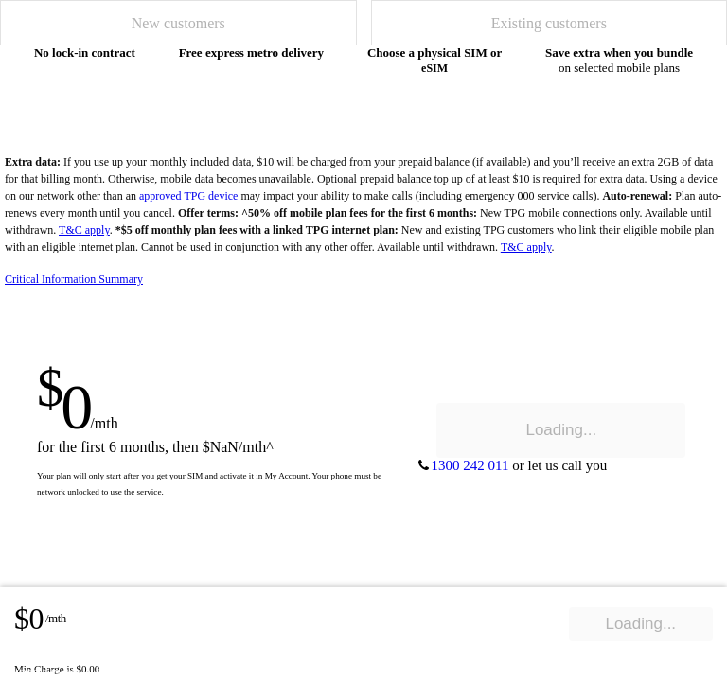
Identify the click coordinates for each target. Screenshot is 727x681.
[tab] (178, 22)
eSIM (434, 68)
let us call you (132, 673)
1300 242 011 (47, 673)
